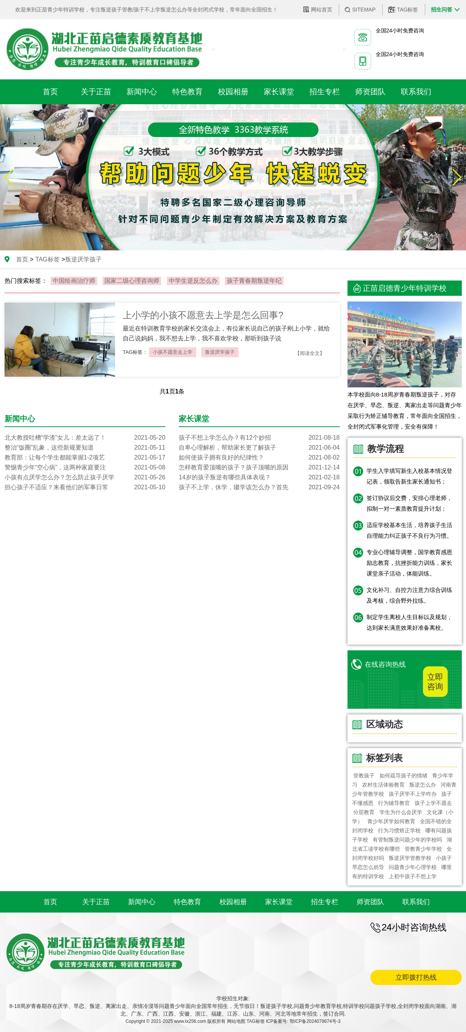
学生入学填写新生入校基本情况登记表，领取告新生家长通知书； (409, 476)
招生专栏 (324, 902)
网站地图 (236, 1021)
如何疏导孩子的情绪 (403, 775)
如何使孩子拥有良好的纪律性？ (259, 458)
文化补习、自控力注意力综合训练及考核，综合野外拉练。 (409, 595)
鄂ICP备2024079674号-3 (315, 1021)
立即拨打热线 (416, 977)
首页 (22, 259)
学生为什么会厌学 (401, 812)
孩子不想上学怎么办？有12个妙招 (259, 438)
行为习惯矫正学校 (399, 830)
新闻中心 (141, 902)
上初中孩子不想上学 (412, 876)
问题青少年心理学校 (412, 867)
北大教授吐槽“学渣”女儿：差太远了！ (85, 438)
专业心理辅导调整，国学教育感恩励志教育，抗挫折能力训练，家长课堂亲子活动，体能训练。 (409, 563)
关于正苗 (96, 902)
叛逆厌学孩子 (220, 352)
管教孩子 (364, 775)
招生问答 (441, 9)
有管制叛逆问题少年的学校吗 (407, 840)
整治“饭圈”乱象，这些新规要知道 (85, 448)
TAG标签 (407, 9)
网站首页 (321, 9)
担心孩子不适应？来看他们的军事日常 (85, 487)
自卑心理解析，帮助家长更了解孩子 (259, 448)
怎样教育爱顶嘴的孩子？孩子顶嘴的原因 (259, 467)
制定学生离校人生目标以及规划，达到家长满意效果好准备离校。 (409, 622)
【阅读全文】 (310, 353)
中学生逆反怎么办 (193, 280)
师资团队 (370, 902)
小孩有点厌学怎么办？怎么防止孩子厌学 (85, 477)
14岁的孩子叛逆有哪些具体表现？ (259, 477)
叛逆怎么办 (422, 785)
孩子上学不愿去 (433, 803)
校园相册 (233, 902)
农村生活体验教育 (383, 785)
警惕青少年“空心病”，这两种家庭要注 (85, 467)
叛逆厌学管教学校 (410, 858)
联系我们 (416, 902)
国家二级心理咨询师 (131, 280)
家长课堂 (279, 902)
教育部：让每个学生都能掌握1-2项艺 (85, 458)
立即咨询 (435, 681)
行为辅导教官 (394, 803)
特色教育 (187, 902)
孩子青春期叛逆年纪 (254, 280)
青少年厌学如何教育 (391, 821)
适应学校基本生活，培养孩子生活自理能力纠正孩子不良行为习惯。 (409, 530)
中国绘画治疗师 (74, 280)
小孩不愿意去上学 (172, 352)
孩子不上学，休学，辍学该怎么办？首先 (259, 487)
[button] (457, 177)
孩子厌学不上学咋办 (412, 794)
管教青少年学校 (423, 849)
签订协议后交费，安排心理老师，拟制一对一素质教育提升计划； (409, 503)
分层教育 (364, 812)
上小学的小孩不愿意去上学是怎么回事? (203, 315)
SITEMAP (363, 9)
